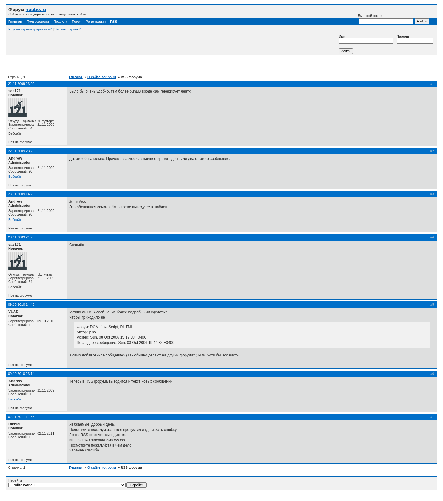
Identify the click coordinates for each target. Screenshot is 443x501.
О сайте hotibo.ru (101, 77)
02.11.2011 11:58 (21, 417)
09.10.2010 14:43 (21, 304)
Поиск (76, 21)
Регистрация (96, 21)
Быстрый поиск (385, 19)
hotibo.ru (36, 9)
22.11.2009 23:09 (21, 83)
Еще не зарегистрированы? (30, 29)
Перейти (77, 483)
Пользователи (38, 21)
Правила (60, 21)
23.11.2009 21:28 (21, 237)
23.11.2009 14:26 (21, 194)
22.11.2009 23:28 (21, 151)
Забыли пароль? (67, 29)
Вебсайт (14, 176)
